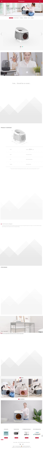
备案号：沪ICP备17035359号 (17, 446)
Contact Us (24, 442)
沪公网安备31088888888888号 (26, 446)
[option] (21, 64)
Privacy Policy (28, 442)
